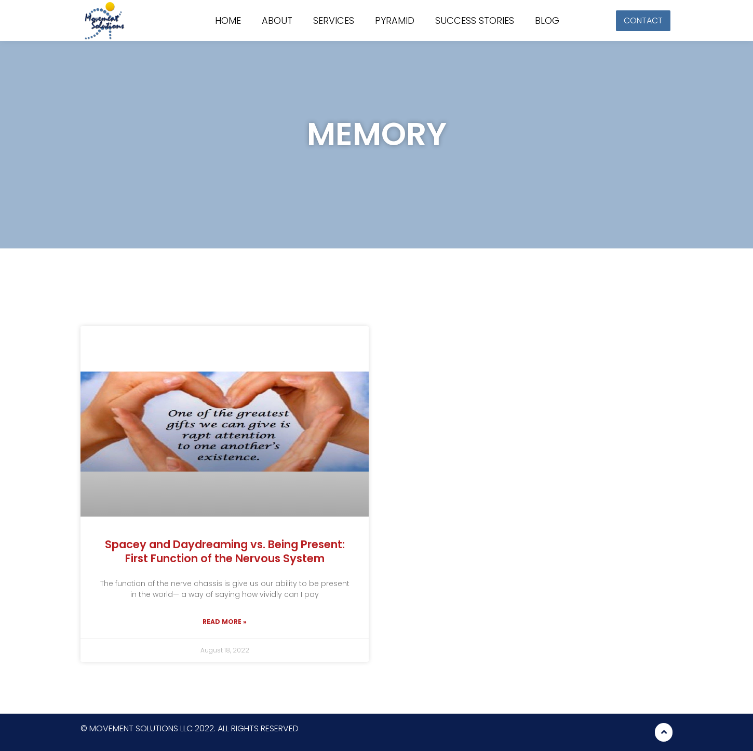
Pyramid (394, 21)
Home (228, 21)
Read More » (225, 621)
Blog (547, 21)
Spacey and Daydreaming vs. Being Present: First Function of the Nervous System (225, 551)
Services (333, 21)
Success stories (474, 21)
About (277, 21)
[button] (643, 20)
